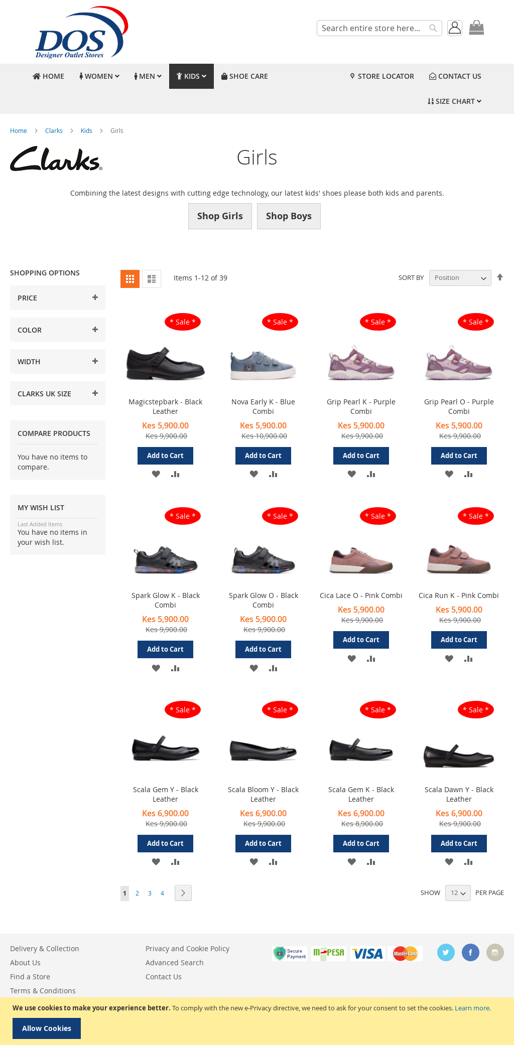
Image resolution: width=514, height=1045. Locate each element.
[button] (156, 473)
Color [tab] (30, 330)
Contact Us (164, 976)
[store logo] (80, 32)
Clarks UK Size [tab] (44, 393)
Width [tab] (29, 361)
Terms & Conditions (43, 990)
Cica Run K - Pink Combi (459, 595)
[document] (258, 1021)
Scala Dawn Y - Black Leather (459, 794)
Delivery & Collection (44, 948)
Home (19, 130)
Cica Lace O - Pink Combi (361, 595)
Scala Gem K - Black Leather (361, 794)
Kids (87, 130)
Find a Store (30, 976)
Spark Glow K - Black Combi (166, 600)
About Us (25, 962)
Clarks (54, 130)
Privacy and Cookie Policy (187, 948)
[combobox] (379, 28)
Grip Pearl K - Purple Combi (361, 406)
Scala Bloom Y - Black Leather (263, 794)
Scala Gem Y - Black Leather (165, 794)
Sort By (411, 277)
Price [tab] (27, 298)
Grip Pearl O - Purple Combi (459, 406)
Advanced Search (175, 962)
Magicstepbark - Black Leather (165, 406)
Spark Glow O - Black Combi (263, 600)
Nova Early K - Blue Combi (263, 406)
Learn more (472, 1007)
